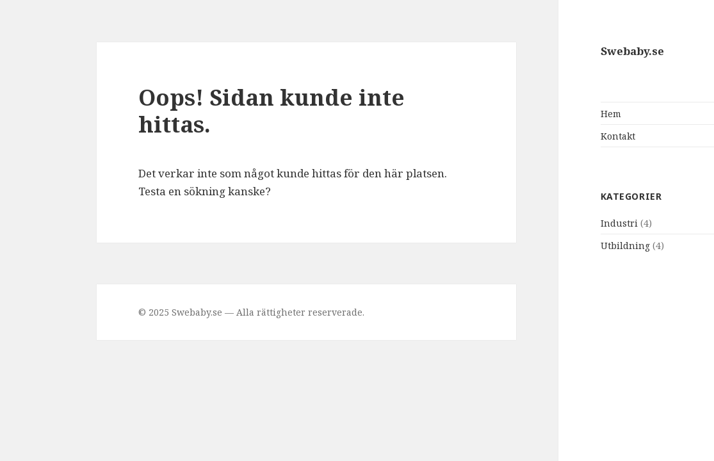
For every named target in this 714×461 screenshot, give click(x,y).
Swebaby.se (578, 51)
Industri (564, 223)
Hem (556, 114)
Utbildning (571, 245)
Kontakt (563, 136)
